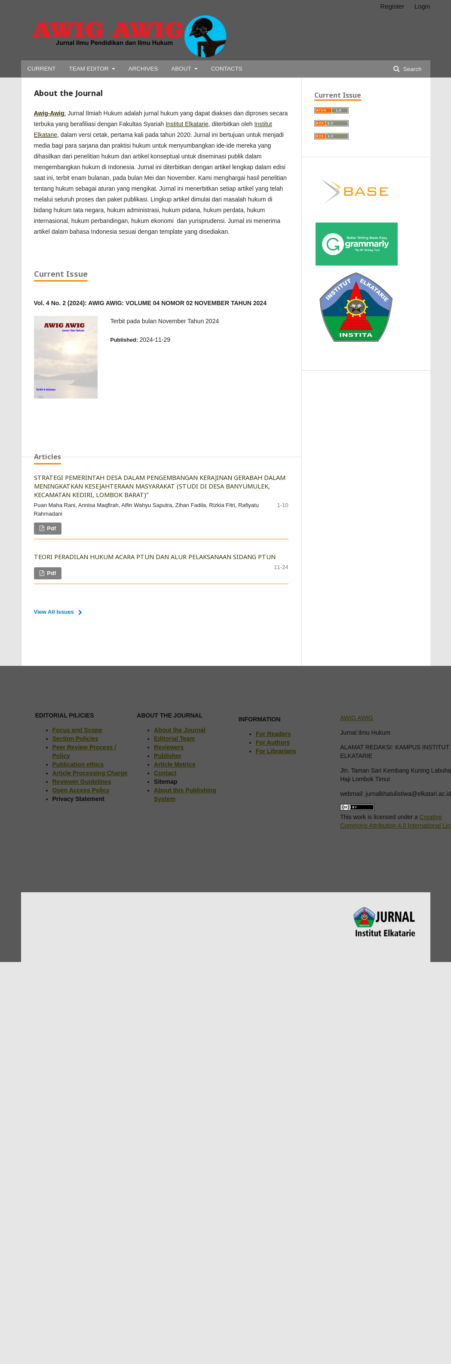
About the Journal (180, 730)
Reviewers (169, 747)
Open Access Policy (81, 790)
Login (422, 6)
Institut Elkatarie (187, 124)
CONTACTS (226, 68)
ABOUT (182, 68)
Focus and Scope (77, 730)
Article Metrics (174, 764)
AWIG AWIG (356, 717)
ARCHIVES (143, 68)
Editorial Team (174, 738)
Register (392, 6)
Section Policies (75, 738)
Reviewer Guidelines (81, 781)
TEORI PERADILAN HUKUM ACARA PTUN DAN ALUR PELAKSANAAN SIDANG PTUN (155, 556)
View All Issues (54, 612)
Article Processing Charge (90, 773)
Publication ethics (78, 764)
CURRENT (42, 68)
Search (412, 69)
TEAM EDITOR (89, 68)
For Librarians (276, 751)
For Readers (273, 733)
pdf (51, 528)
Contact (165, 773)
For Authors (273, 742)
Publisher (167, 755)
